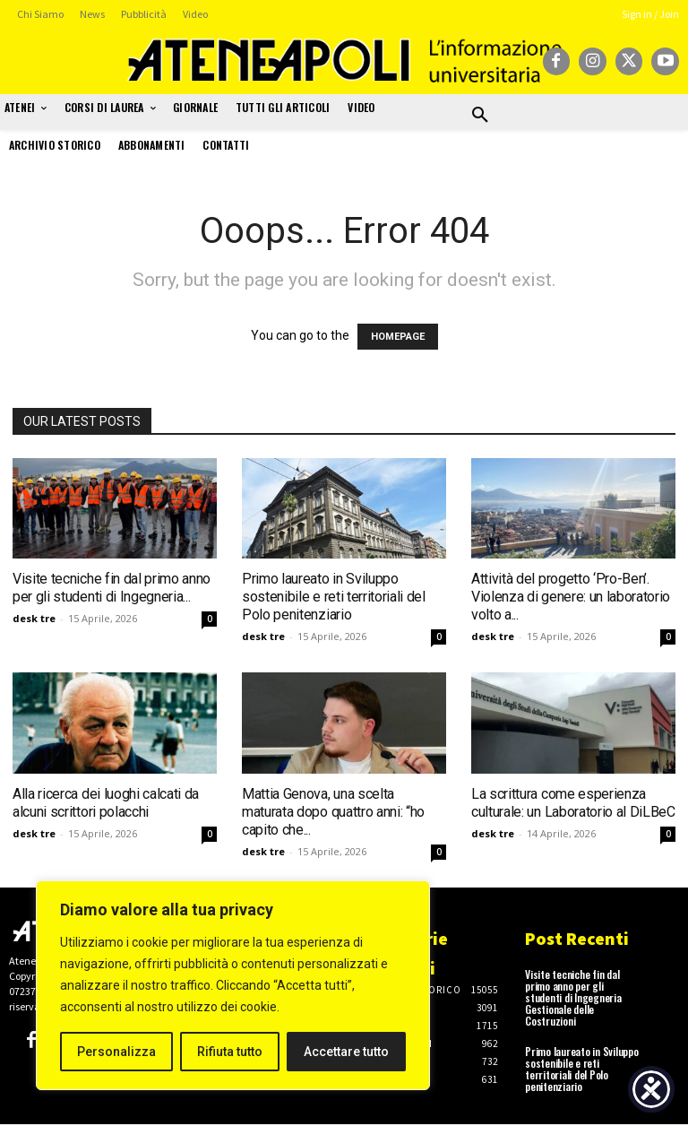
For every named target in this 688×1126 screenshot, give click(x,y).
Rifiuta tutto (229, 1051)
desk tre (34, 618)
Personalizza (116, 1051)
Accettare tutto (346, 1051)
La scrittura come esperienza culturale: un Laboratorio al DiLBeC (573, 802)
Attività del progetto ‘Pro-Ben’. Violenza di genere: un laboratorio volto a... (570, 596)
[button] (480, 115)
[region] (233, 985)
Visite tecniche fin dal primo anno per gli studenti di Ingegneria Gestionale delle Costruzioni (573, 997)
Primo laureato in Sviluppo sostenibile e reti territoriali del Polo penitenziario (334, 596)
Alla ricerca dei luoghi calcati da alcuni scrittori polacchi (106, 802)
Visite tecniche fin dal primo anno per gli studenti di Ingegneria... (112, 587)
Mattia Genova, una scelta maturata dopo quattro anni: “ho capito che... (333, 811)
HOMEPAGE (398, 336)
